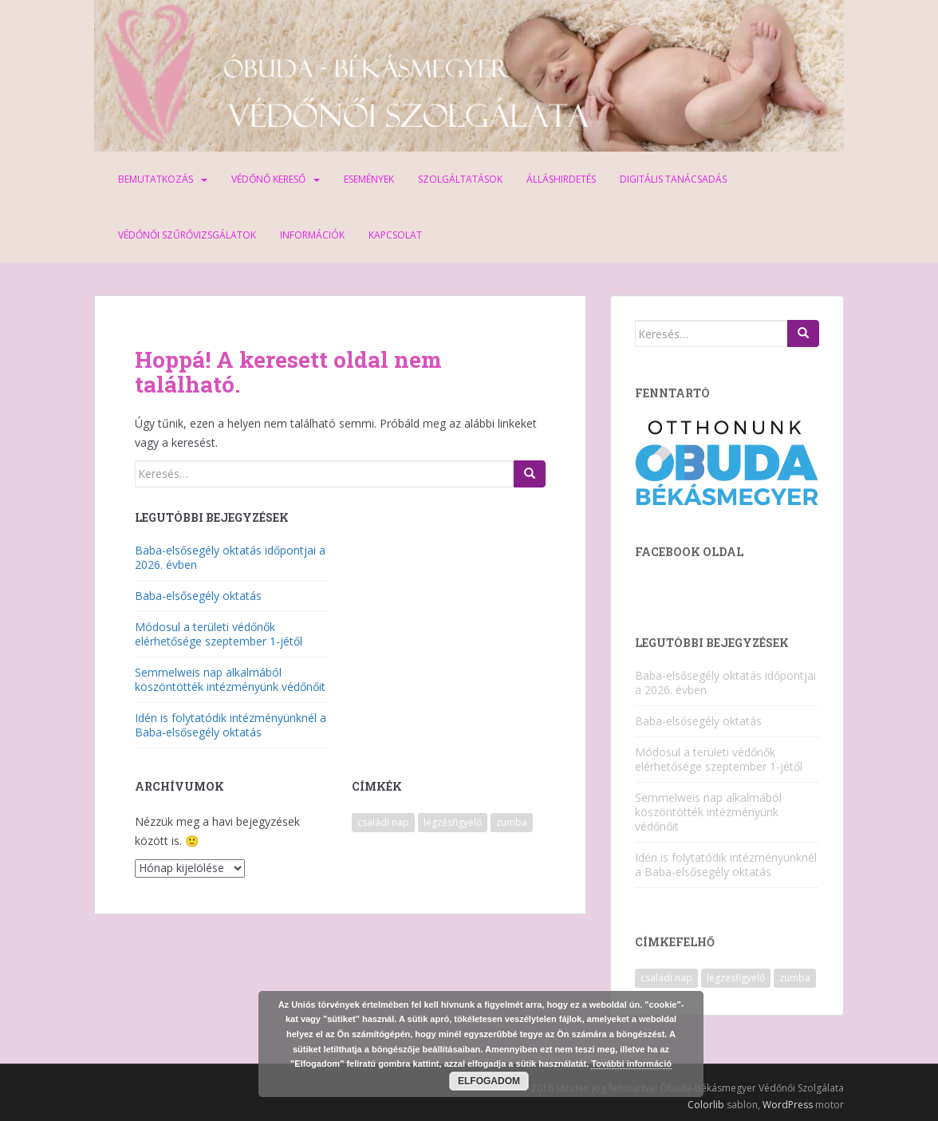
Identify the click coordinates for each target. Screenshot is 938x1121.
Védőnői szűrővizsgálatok (187, 235)
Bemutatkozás (155, 179)
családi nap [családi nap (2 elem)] (383, 822)
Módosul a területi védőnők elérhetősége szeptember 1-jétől (218, 634)
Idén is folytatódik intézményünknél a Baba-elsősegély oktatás (230, 725)
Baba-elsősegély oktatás (198, 595)
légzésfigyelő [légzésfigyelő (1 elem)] (453, 822)
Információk (312, 235)
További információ (631, 1063)
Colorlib (706, 1104)
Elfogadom (489, 1081)
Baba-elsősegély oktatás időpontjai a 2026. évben (230, 557)
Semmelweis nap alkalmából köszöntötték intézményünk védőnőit (230, 679)
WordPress (788, 1104)
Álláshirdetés (561, 179)
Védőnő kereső (268, 179)
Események (369, 179)
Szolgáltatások (460, 179)
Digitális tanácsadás (673, 179)
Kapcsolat (395, 235)
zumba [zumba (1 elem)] (511, 822)
